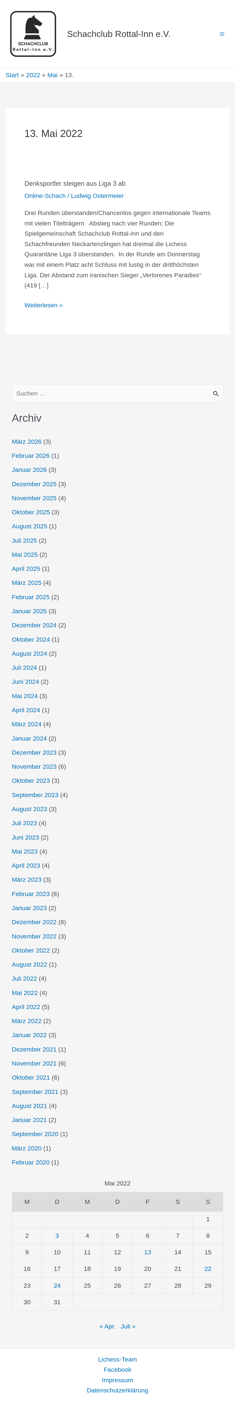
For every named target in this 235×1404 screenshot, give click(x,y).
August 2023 (29, 809)
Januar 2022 (29, 1035)
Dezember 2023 (34, 752)
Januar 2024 (29, 738)
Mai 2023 (25, 851)
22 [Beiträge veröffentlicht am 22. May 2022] (207, 1268)
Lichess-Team (117, 1359)
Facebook (117, 1369)
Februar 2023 (31, 893)
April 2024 (26, 710)
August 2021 (29, 1105)
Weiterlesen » (43, 304)
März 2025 (27, 582)
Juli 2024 (24, 667)
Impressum (117, 1380)
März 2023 (27, 879)
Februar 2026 (31, 455)
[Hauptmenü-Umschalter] (222, 33)
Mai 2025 (25, 554)
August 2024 (29, 653)
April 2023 (26, 865)
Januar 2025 (29, 611)
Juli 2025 (24, 540)
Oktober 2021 (31, 1077)
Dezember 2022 (34, 922)
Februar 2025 (31, 597)
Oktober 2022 (31, 950)
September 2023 (35, 794)
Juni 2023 (25, 837)
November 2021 (34, 1063)
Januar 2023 (29, 907)
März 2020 (27, 1148)
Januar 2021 (29, 1119)
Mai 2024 (25, 696)
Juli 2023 (24, 823)
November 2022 (34, 936)
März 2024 (27, 724)
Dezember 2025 (34, 484)
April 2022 (26, 1006)
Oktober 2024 (31, 639)
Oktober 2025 (31, 512)
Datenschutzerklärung (117, 1390)
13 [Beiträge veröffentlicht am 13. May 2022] (147, 1252)
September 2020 (35, 1133)
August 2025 (29, 526)
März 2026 (27, 441)
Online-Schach (45, 195)
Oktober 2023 (31, 780)
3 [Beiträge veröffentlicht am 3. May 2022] (57, 1235)
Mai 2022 (25, 992)
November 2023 (34, 766)
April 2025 (26, 568)
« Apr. (107, 1326)
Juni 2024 (25, 681)
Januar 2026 (29, 469)
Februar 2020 (31, 1162)
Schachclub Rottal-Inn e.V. (119, 34)
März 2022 (27, 1020)
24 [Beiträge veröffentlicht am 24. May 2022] (57, 1285)
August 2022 (29, 964)
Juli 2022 (24, 978)
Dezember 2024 (34, 625)
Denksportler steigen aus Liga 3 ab (74, 183)
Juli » (128, 1326)
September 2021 (35, 1091)
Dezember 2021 (34, 1049)
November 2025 (34, 498)
